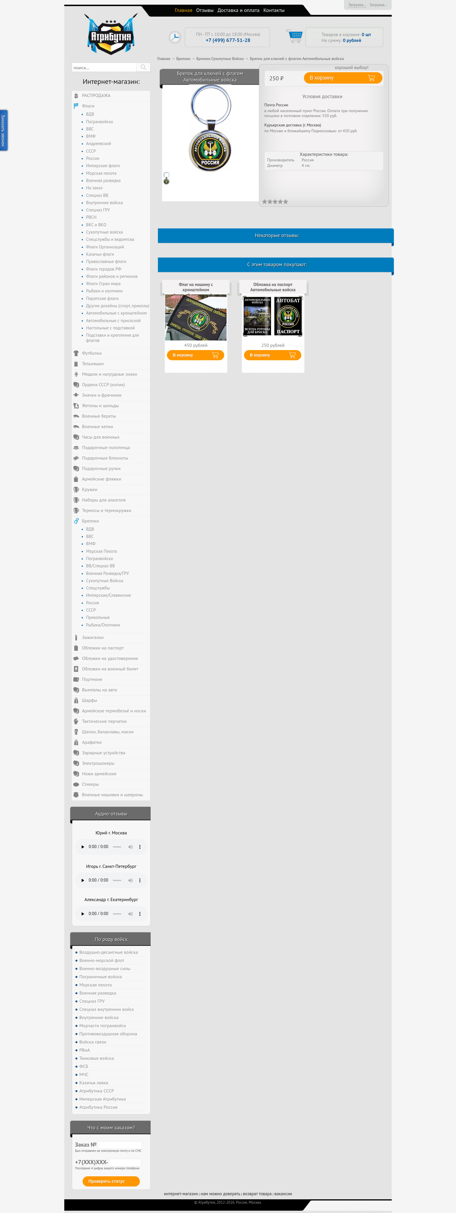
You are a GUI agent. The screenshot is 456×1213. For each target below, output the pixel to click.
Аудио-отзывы (111, 813)
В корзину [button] (322, 78)
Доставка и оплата (239, 10)
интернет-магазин (181, 1193)
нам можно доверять (220, 1193)
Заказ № (108, 1144)
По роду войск (111, 939)
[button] (143, 67)
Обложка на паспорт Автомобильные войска (272, 287)
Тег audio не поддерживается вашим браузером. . (111, 847)
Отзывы (205, 10)
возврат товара (257, 1193)
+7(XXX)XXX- (108, 1162)
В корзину (183, 355)
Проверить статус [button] (106, 1181)
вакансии (283, 1193)
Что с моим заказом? (111, 1127)
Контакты (274, 10)
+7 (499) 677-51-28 (228, 40)
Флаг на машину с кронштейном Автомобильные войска (195, 290)
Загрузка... (357, 4)
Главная (183, 10)
